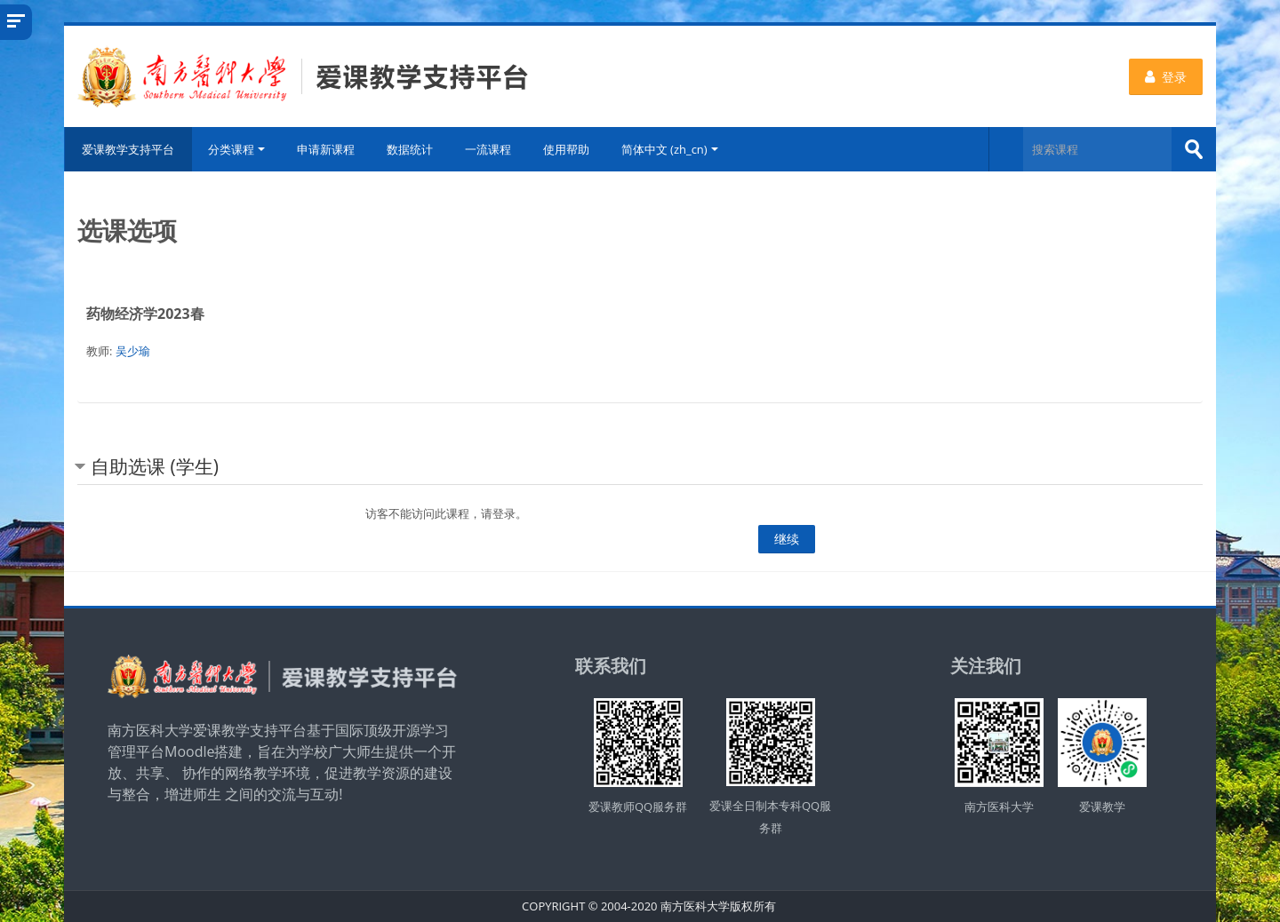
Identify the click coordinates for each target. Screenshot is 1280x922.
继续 (786, 538)
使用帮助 (566, 149)
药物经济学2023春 (145, 313)
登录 (1166, 76)
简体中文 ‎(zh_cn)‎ (669, 149)
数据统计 (410, 149)
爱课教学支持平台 (128, 149)
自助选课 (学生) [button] (155, 466)
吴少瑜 (133, 351)
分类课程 (236, 149)
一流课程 (488, 149)
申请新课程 (326, 149)
